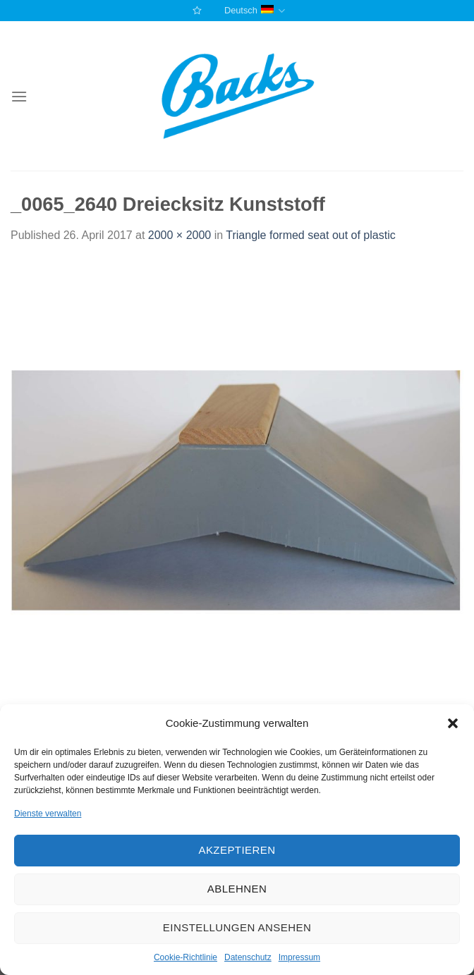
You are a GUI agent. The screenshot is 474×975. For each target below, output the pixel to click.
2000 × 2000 (179, 235)
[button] (453, 723)
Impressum (299, 957)
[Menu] (19, 96)
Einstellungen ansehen (237, 927)
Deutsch (254, 11)
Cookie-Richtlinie (185, 957)
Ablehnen (237, 889)
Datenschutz (248, 957)
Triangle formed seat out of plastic (310, 235)
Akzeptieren (236, 850)
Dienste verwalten (47, 813)
